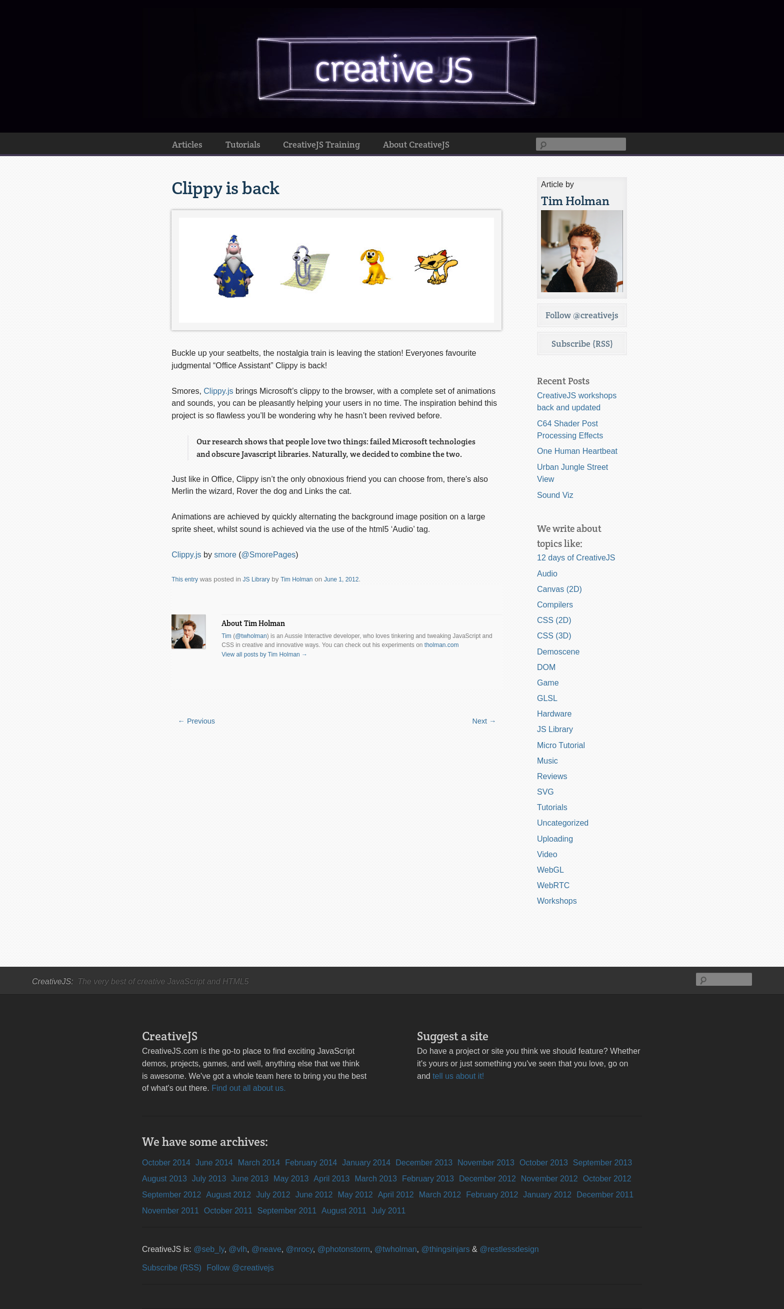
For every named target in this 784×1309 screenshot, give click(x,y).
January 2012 (547, 1194)
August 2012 (228, 1194)
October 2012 (607, 1178)
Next (484, 721)
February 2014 (311, 1162)
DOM (546, 667)
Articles (187, 144)
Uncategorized (562, 823)
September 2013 (602, 1162)
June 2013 (249, 1178)
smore (225, 554)
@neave (267, 1249)
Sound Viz (555, 495)
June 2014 (214, 1162)
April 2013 (332, 1178)
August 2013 (164, 1178)
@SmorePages (269, 554)
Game (548, 683)
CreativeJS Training (322, 144)
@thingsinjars (445, 1249)
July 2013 (209, 1178)
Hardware (554, 714)
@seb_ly (209, 1249)
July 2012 (273, 1194)
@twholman (251, 635)
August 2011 (344, 1210)
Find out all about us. (249, 1088)
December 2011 (605, 1194)
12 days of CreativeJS (576, 557)
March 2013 (375, 1178)
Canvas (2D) (559, 589)
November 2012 (549, 1178)
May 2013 (291, 1178)
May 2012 (355, 1194)
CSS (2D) (554, 620)
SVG (545, 792)
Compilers (555, 604)
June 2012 (314, 1194)
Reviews (552, 776)
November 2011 (170, 1210)
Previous (196, 721)
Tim (227, 635)
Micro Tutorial (561, 745)
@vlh (237, 1249)
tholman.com (441, 644)
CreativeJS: (53, 981)
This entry (185, 579)
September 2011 (287, 1210)
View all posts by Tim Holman (265, 654)
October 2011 (228, 1210)
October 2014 (166, 1162)
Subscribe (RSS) (582, 343)
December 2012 (487, 1178)
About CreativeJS (416, 144)
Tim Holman (296, 579)
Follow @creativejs (582, 315)
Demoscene (558, 651)
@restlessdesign (509, 1249)
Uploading (555, 839)
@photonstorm (344, 1249)
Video (547, 854)
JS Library (256, 579)
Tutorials (243, 144)
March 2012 (440, 1194)
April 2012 (396, 1194)
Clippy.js (218, 391)
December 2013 (424, 1162)
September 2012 (171, 1194)
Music (547, 761)
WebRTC (553, 885)
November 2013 (486, 1162)
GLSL (547, 698)
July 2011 (389, 1210)
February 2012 (492, 1194)
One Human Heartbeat (577, 451)
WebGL (550, 870)
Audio (547, 573)
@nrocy (299, 1249)
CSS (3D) (554, 635)
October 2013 (544, 1162)
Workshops (557, 901)
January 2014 (366, 1162)
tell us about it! (458, 1076)
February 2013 (428, 1178)
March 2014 (259, 1162)
